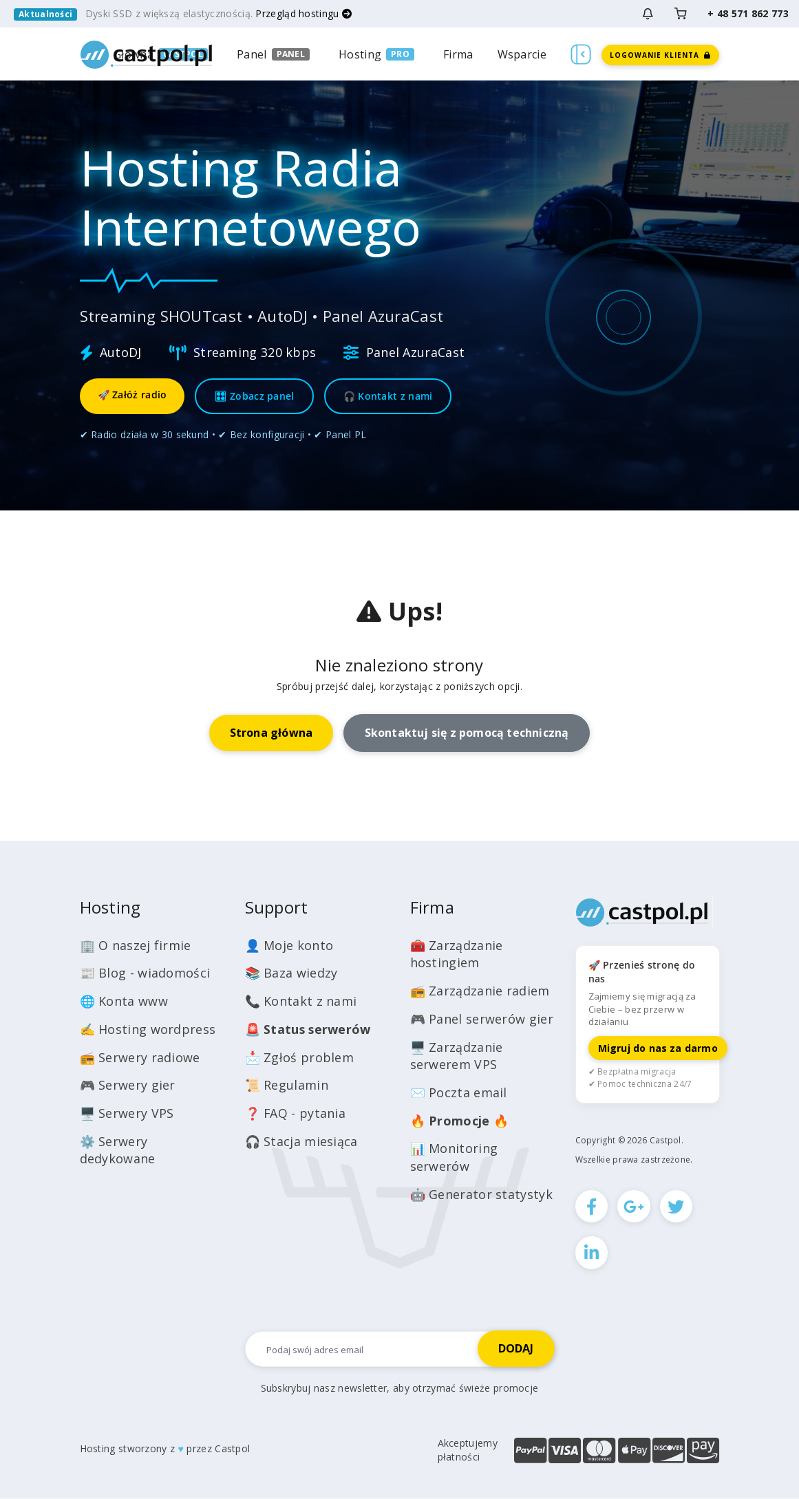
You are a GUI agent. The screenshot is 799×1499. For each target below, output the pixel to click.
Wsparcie (522, 54)
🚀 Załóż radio (132, 394)
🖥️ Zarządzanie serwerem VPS (456, 1056)
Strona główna (271, 732)
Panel (252, 54)
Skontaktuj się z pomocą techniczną (467, 732)
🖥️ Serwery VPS (127, 1113)
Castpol (232, 1449)
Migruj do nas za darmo (658, 1048)
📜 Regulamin (286, 1085)
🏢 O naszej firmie (135, 945)
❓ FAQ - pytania (296, 1113)
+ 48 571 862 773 (748, 13)
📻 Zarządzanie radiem (480, 990)
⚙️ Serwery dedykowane (118, 1150)
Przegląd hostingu (303, 13)
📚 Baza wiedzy (291, 972)
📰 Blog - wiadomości (145, 972)
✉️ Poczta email (458, 1092)
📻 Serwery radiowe (140, 1057)
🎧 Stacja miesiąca (301, 1141)
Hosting (360, 54)
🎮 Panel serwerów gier (481, 1019)
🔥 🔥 (459, 1120)
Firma (458, 54)
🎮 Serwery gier (127, 1085)
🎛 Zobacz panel (254, 395)
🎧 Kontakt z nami (388, 395)
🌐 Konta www (124, 1001)
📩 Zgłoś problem (299, 1057)
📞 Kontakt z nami (301, 1001)
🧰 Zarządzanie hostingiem (456, 954)
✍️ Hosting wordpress (148, 1029)
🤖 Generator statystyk (481, 1194)
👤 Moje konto (289, 945)
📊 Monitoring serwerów (454, 1157)
